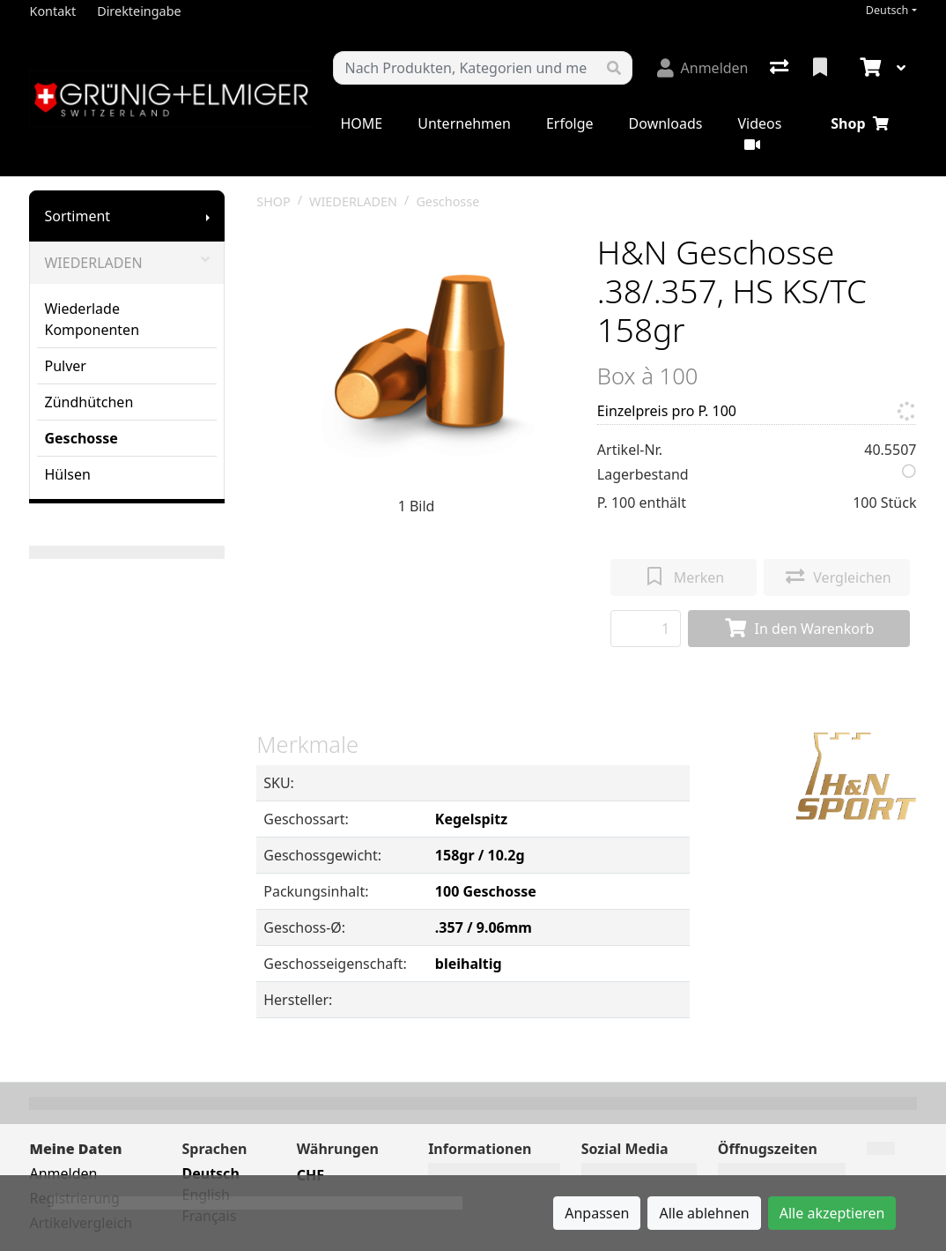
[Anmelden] (703, 68)
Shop (859, 123)
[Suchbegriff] (464, 68)
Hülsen (67, 474)
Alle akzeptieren (832, 1213)
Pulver (64, 366)
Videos (759, 133)
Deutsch (887, 10)
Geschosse (80, 438)
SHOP (273, 201)
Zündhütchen (88, 402)
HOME (361, 123)
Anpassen (597, 1213)
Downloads (666, 123)
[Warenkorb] (868, 68)
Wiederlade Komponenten (91, 319)
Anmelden (63, 1173)
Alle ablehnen (704, 1213)
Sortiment (77, 216)
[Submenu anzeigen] (208, 216)
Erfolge (570, 123)
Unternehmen (464, 123)
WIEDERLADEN (127, 262)
